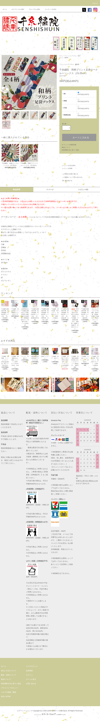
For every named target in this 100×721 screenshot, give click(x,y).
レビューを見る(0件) (67, 165)
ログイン (29, 675)
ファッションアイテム (71, 55)
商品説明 (16, 189)
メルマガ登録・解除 (8, 692)
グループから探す (33, 9)
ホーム (5, 9)
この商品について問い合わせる (70, 177)
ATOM (8, 696)
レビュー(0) (83, 189)
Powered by (50, 714)
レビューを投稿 (65, 168)
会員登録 (29, 671)
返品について (66, 147)
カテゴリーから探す (16, 9)
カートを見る (31, 679)
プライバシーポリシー (9, 688)
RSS (2, 696)
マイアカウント (32, 666)
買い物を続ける (65, 180)
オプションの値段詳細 (69, 145)
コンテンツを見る (49, 9)
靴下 (79, 55)
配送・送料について (8, 675)
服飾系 (66, 57)
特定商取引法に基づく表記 (70, 150)
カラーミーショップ (24, 711)
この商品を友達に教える (68, 174)
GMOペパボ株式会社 (59, 711)
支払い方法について (8, 671)
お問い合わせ (31, 683)
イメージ (50, 189)
